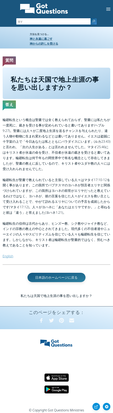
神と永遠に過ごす (41, 39)
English (8, 256)
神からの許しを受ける (44, 43)
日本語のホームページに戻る (56, 277)
